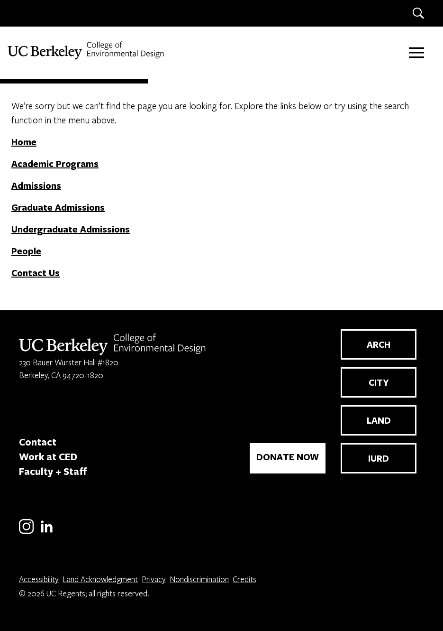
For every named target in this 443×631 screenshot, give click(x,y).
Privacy (154, 579)
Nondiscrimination (199, 579)
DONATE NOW (287, 457)
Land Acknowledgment (100, 579)
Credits (244, 579)
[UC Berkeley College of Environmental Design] (87, 50)
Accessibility (39, 579)
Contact (37, 441)
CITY (379, 382)
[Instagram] (26, 532)
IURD (378, 458)
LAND (379, 420)
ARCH (378, 344)
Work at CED (48, 456)
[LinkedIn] (46, 532)
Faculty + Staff (53, 471)
